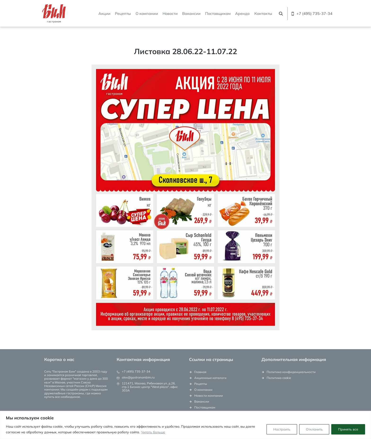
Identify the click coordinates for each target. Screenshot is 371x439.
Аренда (242, 13)
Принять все (348, 429)
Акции (104, 13)
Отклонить (314, 429)
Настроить (281, 429)
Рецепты (123, 13)
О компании (147, 13)
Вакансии (191, 13)
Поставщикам (218, 13)
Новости (170, 13)
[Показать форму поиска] (281, 13)
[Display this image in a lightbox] (185, 197)
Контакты (263, 13)
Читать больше (153, 432)
